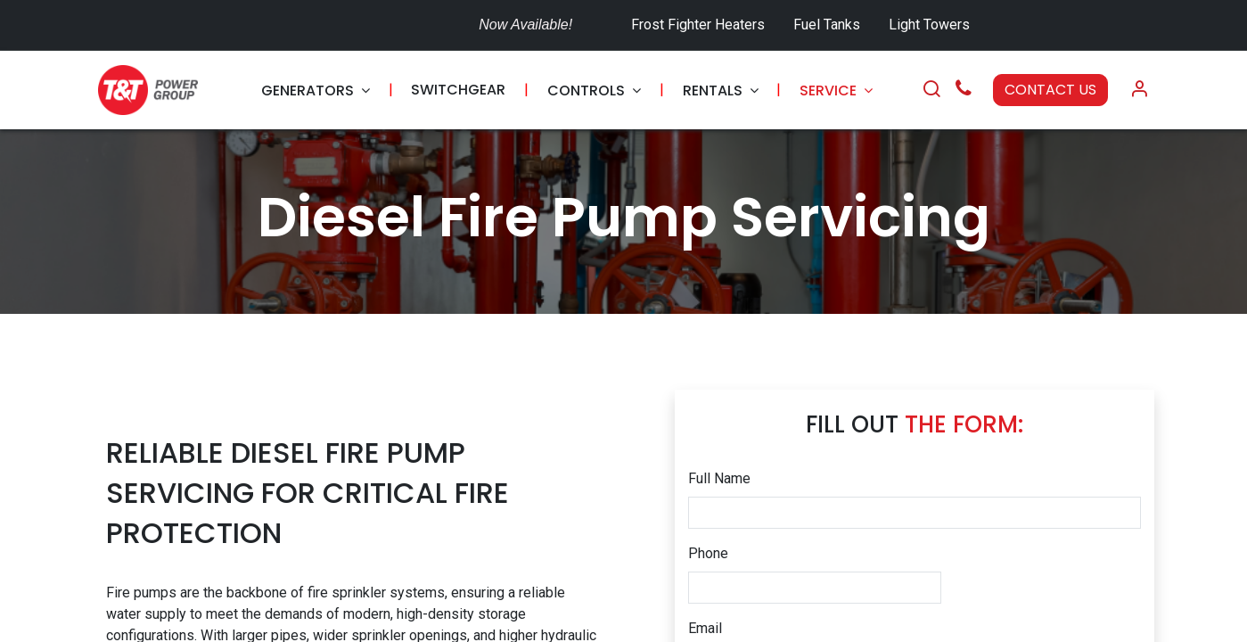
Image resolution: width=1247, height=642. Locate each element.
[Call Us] (964, 90)
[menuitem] (315, 90)
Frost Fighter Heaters (698, 24)
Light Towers (929, 24)
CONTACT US (1050, 89)
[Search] (931, 90)
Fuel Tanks (828, 24)
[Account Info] (1139, 90)
